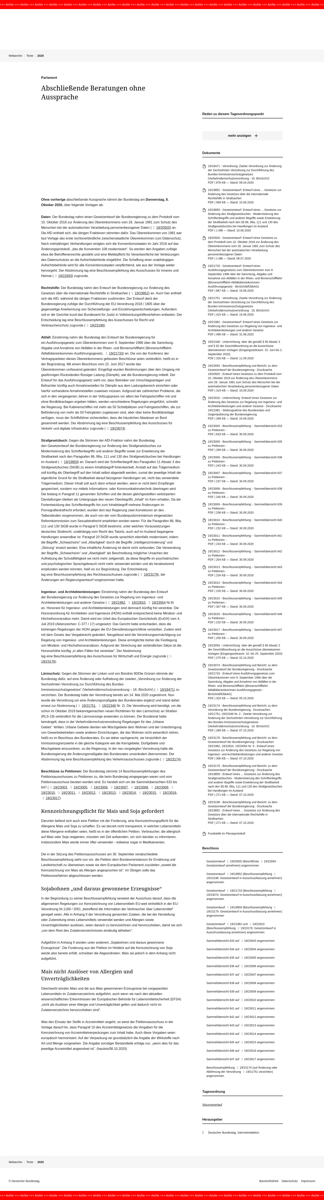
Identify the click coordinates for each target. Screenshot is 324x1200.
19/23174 (170, 759)
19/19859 (68, 462)
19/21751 (86, 705)
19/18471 (164, 689)
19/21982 (116, 602)
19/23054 (156, 602)
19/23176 (245, 928)
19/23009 (159, 787)
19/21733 (113, 353)
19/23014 (127, 792)
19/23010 (248, 1000)
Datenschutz (290, 1181)
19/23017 (50, 798)
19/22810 (136, 602)
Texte (29, 55)
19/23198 (94, 325)
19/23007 (118, 787)
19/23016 (167, 792)
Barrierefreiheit (268, 1181)
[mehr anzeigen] (242, 135)
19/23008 (139, 787)
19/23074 (115, 428)
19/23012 (86, 792)
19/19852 (139, 293)
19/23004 (248, 949)
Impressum (308, 1181)
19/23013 (106, 792)
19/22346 (106, 705)
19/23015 (147, 792)
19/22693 (63, 276)
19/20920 (161, 227)
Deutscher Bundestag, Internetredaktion (233, 1132)
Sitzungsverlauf (212, 1104)
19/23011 (66, 792)
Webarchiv (15, 55)
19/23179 (148, 574)
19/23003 (58, 787)
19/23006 (98, 787)
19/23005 (78, 787)
